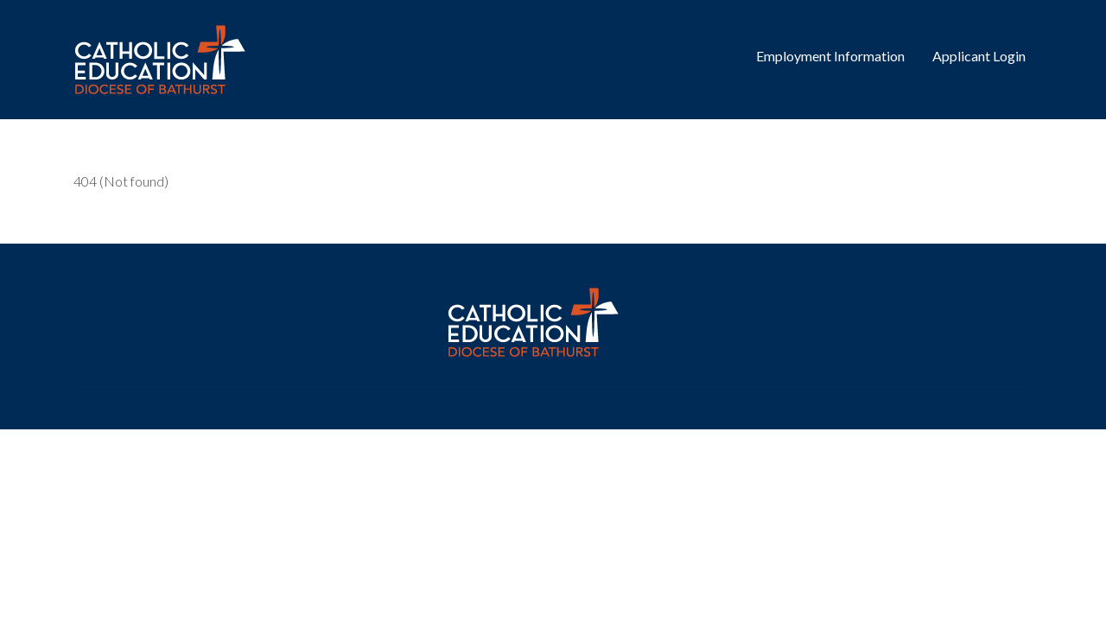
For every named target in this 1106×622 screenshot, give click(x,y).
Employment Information (830, 56)
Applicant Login (979, 56)
